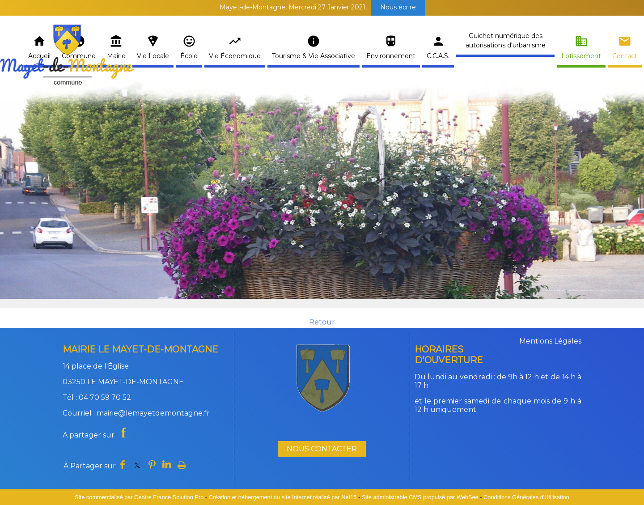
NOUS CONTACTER (322, 449)
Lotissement (581, 56)
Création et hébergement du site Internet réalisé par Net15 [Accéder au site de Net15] (283, 497)
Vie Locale (153, 56)
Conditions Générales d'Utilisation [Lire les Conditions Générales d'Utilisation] (526, 497)
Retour (322, 328)
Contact (624, 56)
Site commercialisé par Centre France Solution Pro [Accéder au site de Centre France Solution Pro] (139, 497)
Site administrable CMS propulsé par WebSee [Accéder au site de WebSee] (420, 497)
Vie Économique (235, 56)
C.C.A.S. (438, 56)
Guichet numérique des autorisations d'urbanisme (506, 40)
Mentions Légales (550, 341)
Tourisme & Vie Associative (313, 56)
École (189, 56)
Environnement (390, 56)
